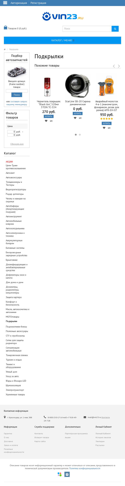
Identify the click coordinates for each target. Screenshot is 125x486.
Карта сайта (40, 441)
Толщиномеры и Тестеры (14, 183)
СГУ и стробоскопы (15, 335)
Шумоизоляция (13, 385)
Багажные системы (15, 247)
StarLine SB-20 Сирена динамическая (77, 103)
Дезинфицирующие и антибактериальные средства (17, 267)
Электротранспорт (15, 389)
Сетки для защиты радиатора (15, 342)
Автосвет (10, 172)
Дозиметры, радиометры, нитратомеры (12, 289)
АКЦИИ (9, 161)
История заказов (103, 437)
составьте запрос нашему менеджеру (17, 103)
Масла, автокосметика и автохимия (17, 311)
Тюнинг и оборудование (13, 366)
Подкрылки (13, 49)
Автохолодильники (15, 228)
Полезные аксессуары (17, 331)
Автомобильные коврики (14, 222)
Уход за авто (12, 376)
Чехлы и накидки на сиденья (16, 200)
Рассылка (100, 445)
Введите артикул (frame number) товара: (16, 84)
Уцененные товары (15, 394)
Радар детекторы (15, 194)
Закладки (100, 441)
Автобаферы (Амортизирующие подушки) (15, 209)
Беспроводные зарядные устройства (16, 254)
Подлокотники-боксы (16, 326)
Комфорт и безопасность (12, 303)
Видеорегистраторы (16, 189)
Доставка (8, 441)
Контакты (106, 417)
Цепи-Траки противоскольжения (16, 167)
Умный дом (11, 371)
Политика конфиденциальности (14, 450)
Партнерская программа (76, 433)
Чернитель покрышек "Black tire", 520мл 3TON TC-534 (48, 104)
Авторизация (19, 3)
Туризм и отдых (14, 359)
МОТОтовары (12, 316)
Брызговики (11, 259)
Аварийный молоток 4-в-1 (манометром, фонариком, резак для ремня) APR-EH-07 (106, 106)
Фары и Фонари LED (16, 380)
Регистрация (38, 3)
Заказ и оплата (11, 445)
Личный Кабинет (103, 433)
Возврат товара (42, 437)
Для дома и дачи (14, 282)
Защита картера (13, 297)
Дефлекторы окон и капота (16, 276)
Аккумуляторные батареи (14, 242)
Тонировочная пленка (17, 355)
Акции (67, 437)
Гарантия (8, 433)
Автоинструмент (14, 216)
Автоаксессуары (14, 177)
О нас (6, 437)
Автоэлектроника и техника (15, 234)
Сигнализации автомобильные (13, 349)
